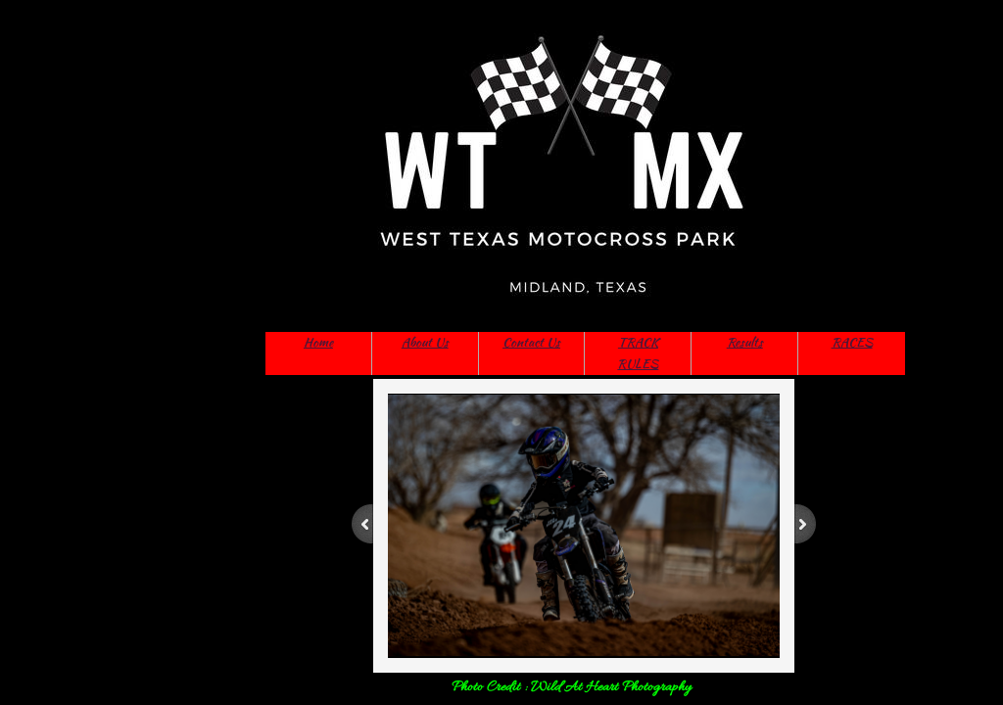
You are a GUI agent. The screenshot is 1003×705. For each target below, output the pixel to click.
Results (745, 342)
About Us (425, 342)
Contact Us (531, 342)
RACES (852, 342)
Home (318, 342)
